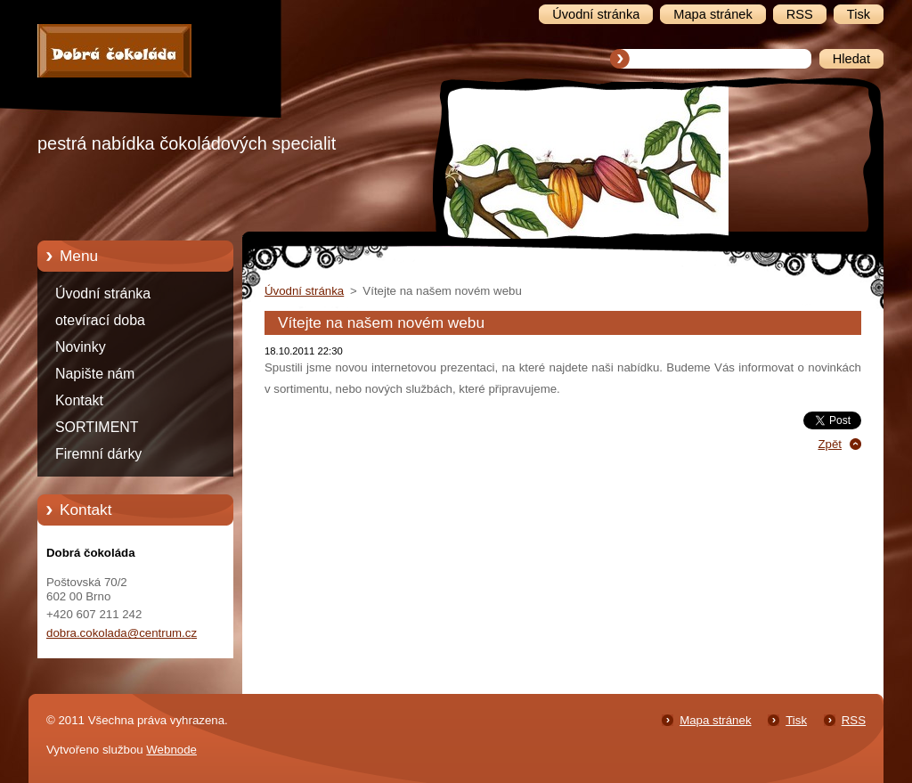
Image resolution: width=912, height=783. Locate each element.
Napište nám (94, 373)
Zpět (830, 444)
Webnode (171, 749)
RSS (854, 720)
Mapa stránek (715, 720)
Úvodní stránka (103, 293)
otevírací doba (100, 320)
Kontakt (79, 400)
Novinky (80, 347)
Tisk (796, 720)
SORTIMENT (96, 427)
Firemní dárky (98, 453)
